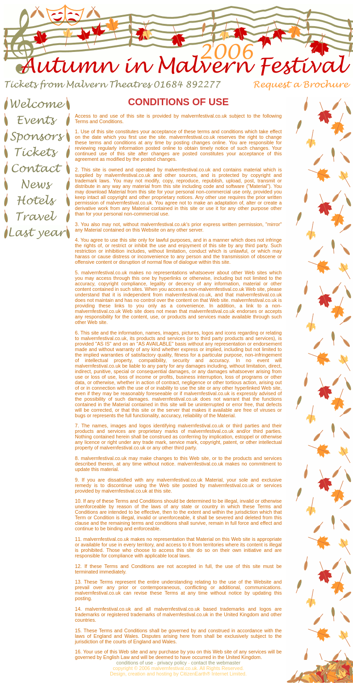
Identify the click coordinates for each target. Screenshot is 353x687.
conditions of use (134, 662)
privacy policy (172, 662)
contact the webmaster (215, 662)
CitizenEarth (193, 673)
